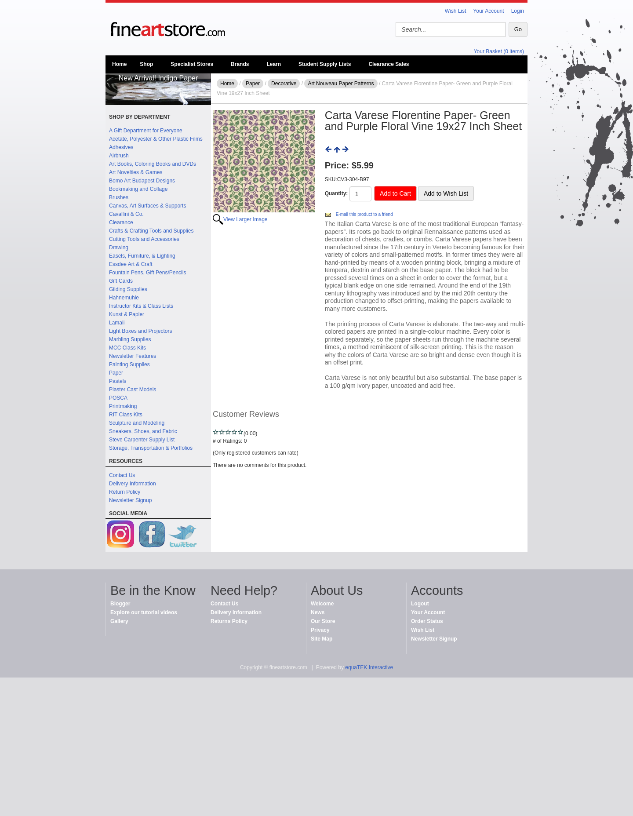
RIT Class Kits (125, 415)
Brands (240, 64)
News (317, 612)
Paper (116, 373)
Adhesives (121, 147)
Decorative (283, 83)
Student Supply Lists (324, 64)
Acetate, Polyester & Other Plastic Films (156, 139)
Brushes (118, 197)
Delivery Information (132, 484)
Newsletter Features (132, 356)
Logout (420, 604)
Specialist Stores (192, 64)
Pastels (117, 381)
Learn (273, 64)
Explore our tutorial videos (143, 612)
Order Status (427, 621)
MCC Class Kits (127, 348)
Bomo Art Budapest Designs (142, 181)
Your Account (488, 11)
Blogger (120, 604)
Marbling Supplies (130, 339)
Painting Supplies (129, 364)
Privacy (320, 630)
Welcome (322, 604)
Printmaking (123, 406)
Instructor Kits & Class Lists (141, 306)
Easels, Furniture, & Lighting (142, 256)
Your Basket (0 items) (499, 51)
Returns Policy (229, 621)
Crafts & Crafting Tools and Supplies (151, 231)
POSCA (118, 398)
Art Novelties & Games (135, 172)
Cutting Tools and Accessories (144, 239)
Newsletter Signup (130, 500)
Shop (146, 64)
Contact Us (122, 475)
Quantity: (336, 193)
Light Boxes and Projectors (140, 331)
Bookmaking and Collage (138, 189)
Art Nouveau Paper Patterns (341, 83)
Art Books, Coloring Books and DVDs (152, 164)
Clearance (121, 222)
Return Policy (124, 492)
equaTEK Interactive (369, 667)
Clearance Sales (388, 64)
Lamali (116, 323)
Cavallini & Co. (126, 214)
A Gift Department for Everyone (145, 131)
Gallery (119, 621)
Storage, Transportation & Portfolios (151, 448)
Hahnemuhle (124, 298)
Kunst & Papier (126, 314)
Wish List (455, 11)
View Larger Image (245, 219)
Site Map (321, 639)
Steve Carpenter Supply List (142, 440)
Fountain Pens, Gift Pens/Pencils (147, 273)
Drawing (118, 247)
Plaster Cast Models (132, 389)
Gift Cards (121, 281)
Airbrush (119, 156)
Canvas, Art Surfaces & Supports (147, 206)
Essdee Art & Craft (131, 264)
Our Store (323, 621)
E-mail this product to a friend (364, 214)
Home (119, 64)
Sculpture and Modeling (136, 423)
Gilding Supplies (128, 289)
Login (517, 11)
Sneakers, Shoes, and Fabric (143, 431)
